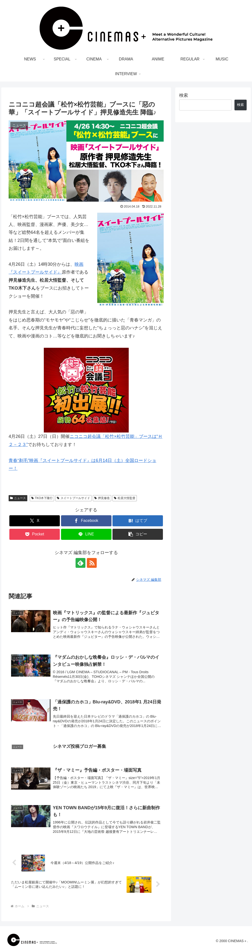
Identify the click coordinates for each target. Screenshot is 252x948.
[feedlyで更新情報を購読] (80, 563)
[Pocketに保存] (34, 534)
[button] (137, 534)
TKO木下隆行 (42, 498)
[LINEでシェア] (86, 534)
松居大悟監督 (124, 498)
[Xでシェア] (34, 520)
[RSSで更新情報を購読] (92, 563)
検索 (183, 95)
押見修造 (102, 498)
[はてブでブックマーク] (137, 520)
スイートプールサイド (73, 498)
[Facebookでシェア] (86, 520)
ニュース (18, 498)
